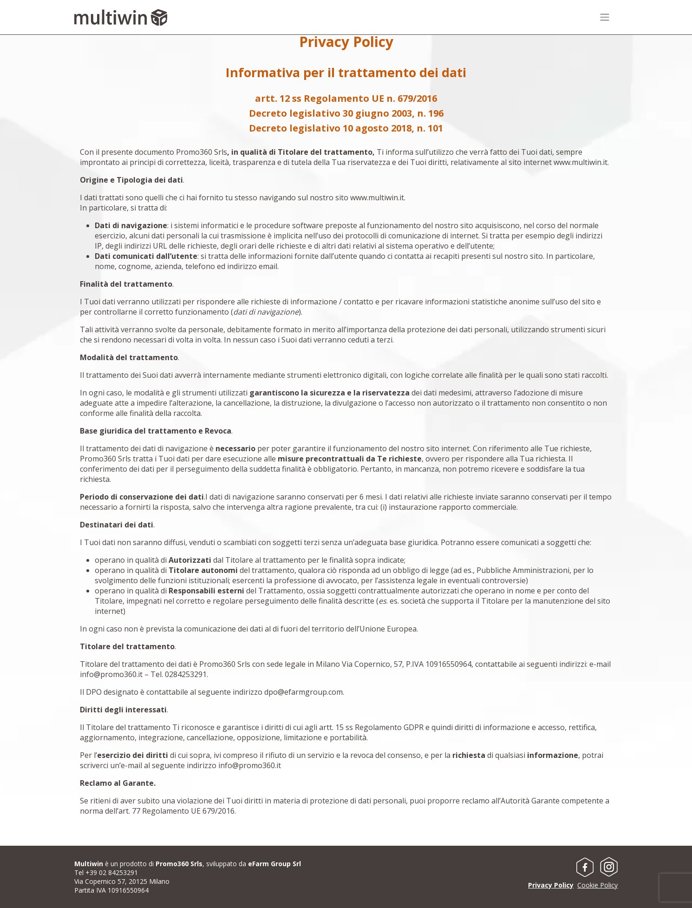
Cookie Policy (597, 885)
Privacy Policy (551, 885)
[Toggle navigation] (608, 17)
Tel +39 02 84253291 (106, 872)
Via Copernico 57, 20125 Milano (122, 881)
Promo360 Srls (179, 863)
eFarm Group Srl (274, 863)
